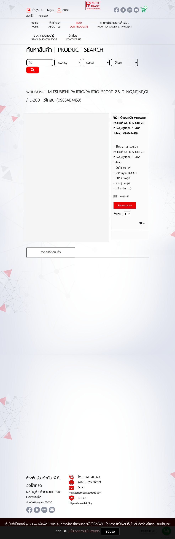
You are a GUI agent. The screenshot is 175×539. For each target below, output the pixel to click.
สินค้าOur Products (79, 25)
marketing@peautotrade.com (85, 492)
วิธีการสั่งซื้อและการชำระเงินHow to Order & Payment (115, 25)
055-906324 (94, 482)
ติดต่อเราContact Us (73, 37)
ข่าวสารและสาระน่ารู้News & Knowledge (44, 37)
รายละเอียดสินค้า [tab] (51, 252)
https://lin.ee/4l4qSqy (81, 503)
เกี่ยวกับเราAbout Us (55, 25)
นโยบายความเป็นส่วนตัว (85, 531)
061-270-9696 (93, 477)
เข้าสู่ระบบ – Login (40, 10)
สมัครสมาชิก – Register (47, 12)
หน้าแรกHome (35, 25)
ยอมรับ (110, 531)
